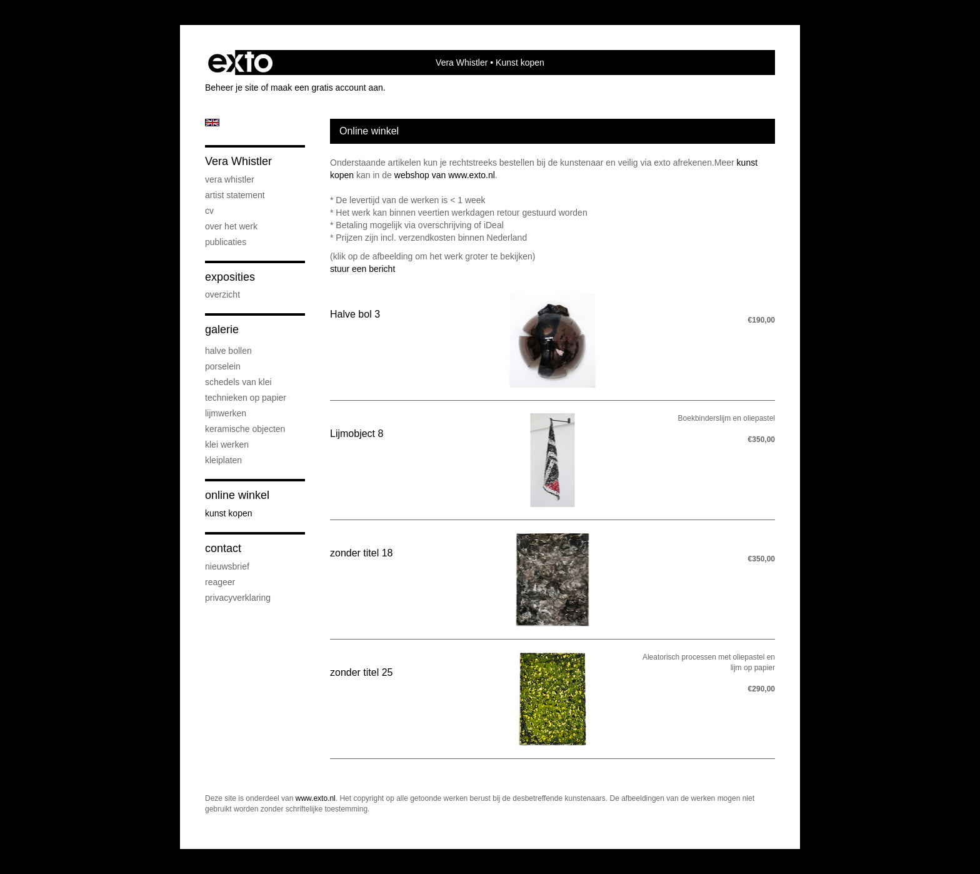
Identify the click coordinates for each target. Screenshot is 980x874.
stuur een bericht (362, 269)
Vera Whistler (462, 63)
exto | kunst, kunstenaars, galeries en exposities (240, 62)
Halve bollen (228, 351)
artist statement (235, 195)
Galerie (222, 329)
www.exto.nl (316, 798)
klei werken (227, 445)
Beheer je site (232, 88)
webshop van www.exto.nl (444, 175)
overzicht (222, 294)
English (212, 122)
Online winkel (237, 495)
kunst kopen (228, 513)
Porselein (223, 366)
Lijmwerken (225, 413)
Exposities (230, 277)
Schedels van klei (238, 382)
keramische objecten (245, 429)
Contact (223, 548)
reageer (220, 582)
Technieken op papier (245, 398)
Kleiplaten (223, 460)
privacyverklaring (238, 598)
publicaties (225, 242)
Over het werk (231, 226)
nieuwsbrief (227, 566)
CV (209, 211)
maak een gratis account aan (327, 88)
